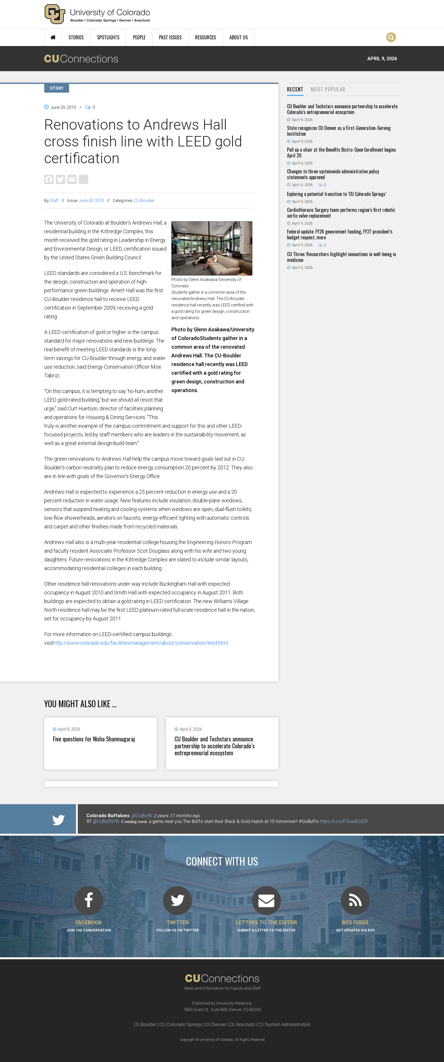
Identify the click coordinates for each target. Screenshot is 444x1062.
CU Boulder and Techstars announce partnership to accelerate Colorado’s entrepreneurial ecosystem (215, 745)
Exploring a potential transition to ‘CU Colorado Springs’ (336, 193)
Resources (205, 37)
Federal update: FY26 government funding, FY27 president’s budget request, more (340, 234)
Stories (76, 37)
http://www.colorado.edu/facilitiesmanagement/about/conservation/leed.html (140, 643)
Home (53, 37)
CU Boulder (144, 200)
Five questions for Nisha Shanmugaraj (94, 738)
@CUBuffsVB (106, 821)
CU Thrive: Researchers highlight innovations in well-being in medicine (341, 257)
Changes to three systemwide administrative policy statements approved (333, 174)
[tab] (295, 89)
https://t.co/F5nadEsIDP (344, 821)
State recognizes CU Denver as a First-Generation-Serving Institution (339, 130)
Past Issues (170, 37)
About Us (239, 37)
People (139, 37)
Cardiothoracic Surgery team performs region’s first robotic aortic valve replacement (341, 212)
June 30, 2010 (91, 200)
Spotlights (108, 37)
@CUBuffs (141, 815)
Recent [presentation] (295, 89)
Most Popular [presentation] (328, 89)
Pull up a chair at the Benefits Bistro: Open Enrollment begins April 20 (341, 152)
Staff (54, 200)
